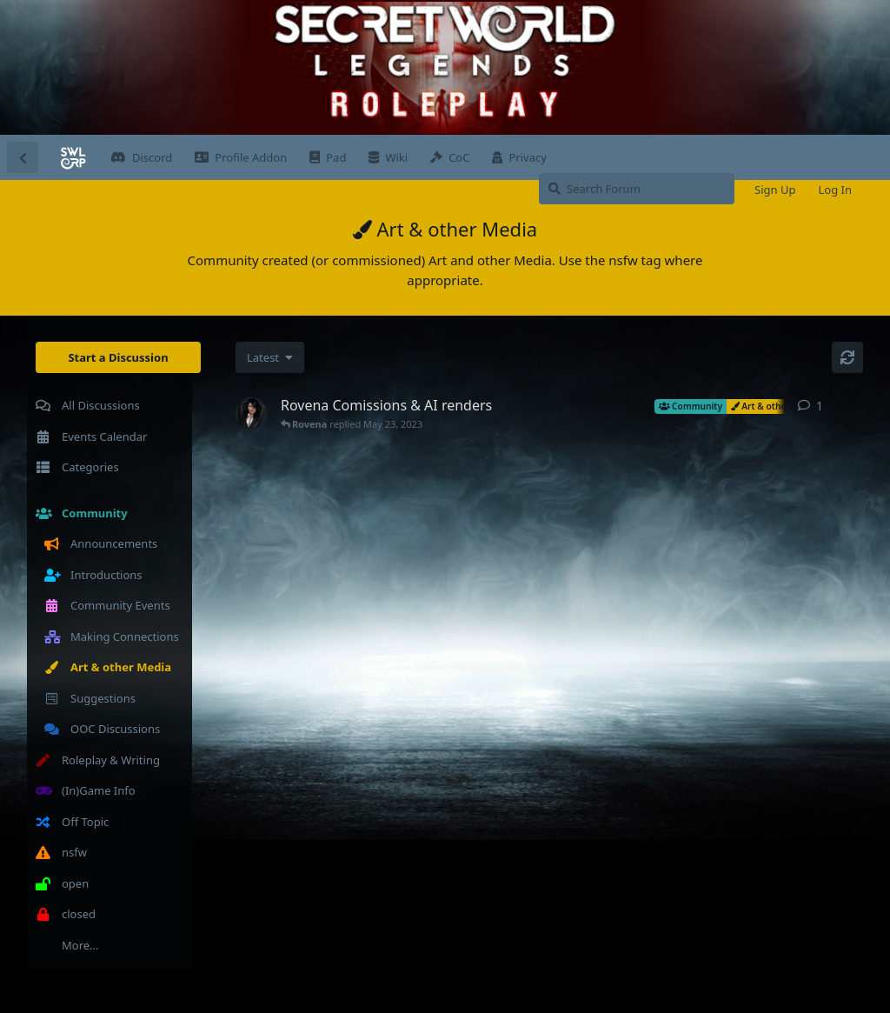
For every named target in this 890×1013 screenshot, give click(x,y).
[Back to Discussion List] (22, 157)
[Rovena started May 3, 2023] (251, 413)
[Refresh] (847, 357)
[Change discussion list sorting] (270, 357)
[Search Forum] (636, 188)
